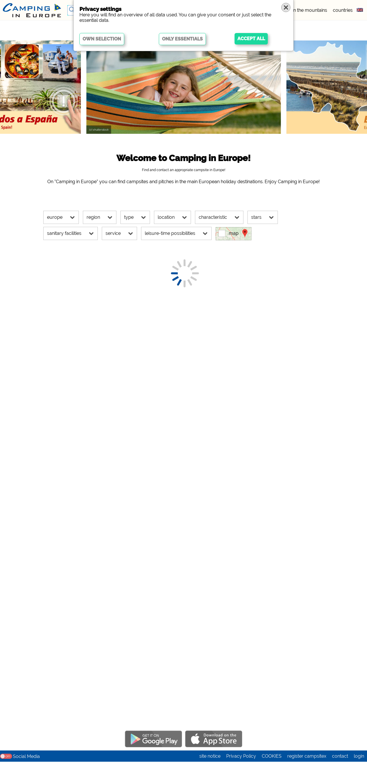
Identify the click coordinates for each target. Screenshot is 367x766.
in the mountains (309, 10)
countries (343, 10)
